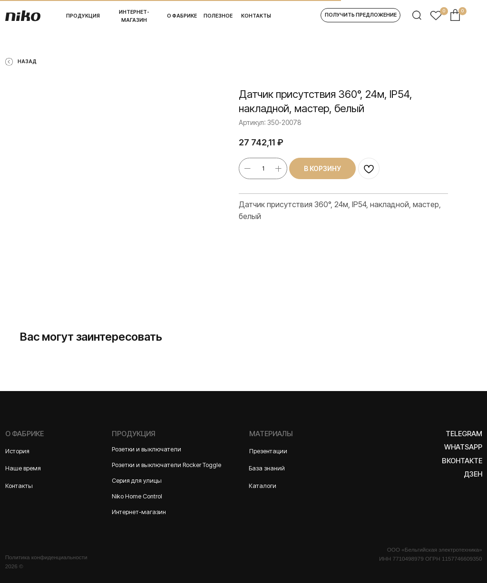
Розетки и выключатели (146, 449)
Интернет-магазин (139, 512)
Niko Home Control (137, 496)
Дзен (473, 474)
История (17, 451)
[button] (360, 15)
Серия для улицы (137, 480)
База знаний (267, 468)
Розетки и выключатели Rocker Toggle (166, 464)
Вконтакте (462, 461)
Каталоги (262, 485)
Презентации (268, 451)
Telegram (464, 434)
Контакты (19, 485)
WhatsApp (463, 447)
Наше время (23, 468)
